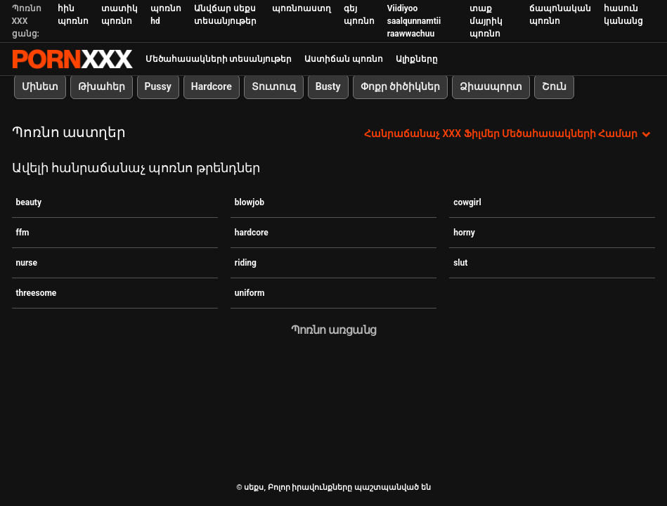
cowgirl (467, 202)
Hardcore (211, 86)
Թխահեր (101, 86)
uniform (249, 293)
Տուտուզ (274, 86)
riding (246, 263)
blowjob (249, 202)
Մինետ (40, 86)
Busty (328, 86)
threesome (36, 293)
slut (460, 263)
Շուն (554, 86)
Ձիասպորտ (491, 86)
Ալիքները (417, 59)
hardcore (251, 233)
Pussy (158, 86)
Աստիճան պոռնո (343, 59)
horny (464, 233)
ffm (23, 233)
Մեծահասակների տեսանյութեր (218, 59)
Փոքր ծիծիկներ (400, 86)
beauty (28, 202)
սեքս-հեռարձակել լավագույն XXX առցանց (72, 59)
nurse (27, 263)
